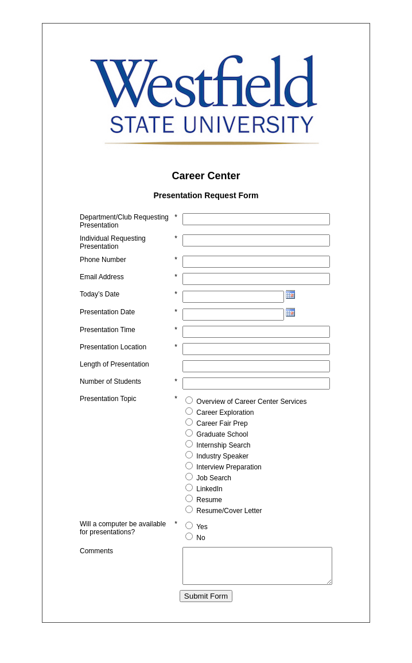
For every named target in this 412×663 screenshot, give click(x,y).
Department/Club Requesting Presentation (106, 225)
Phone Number (103, 268)
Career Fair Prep (204, 431)
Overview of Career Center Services (234, 410)
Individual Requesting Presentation (113, 250)
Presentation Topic (108, 407)
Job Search (196, 486)
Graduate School (205, 442)
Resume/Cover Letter (211, 519)
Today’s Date (99, 302)
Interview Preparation (211, 475)
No (183, 546)
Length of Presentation (114, 372)
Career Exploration (207, 421)
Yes (185, 535)
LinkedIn (192, 497)
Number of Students (110, 390)
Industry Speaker (205, 464)
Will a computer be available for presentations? (108, 540)
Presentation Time (107, 338)
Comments (96, 561)
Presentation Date (107, 320)
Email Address (102, 285)
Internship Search (206, 453)
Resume (192, 508)
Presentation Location (113, 355)
